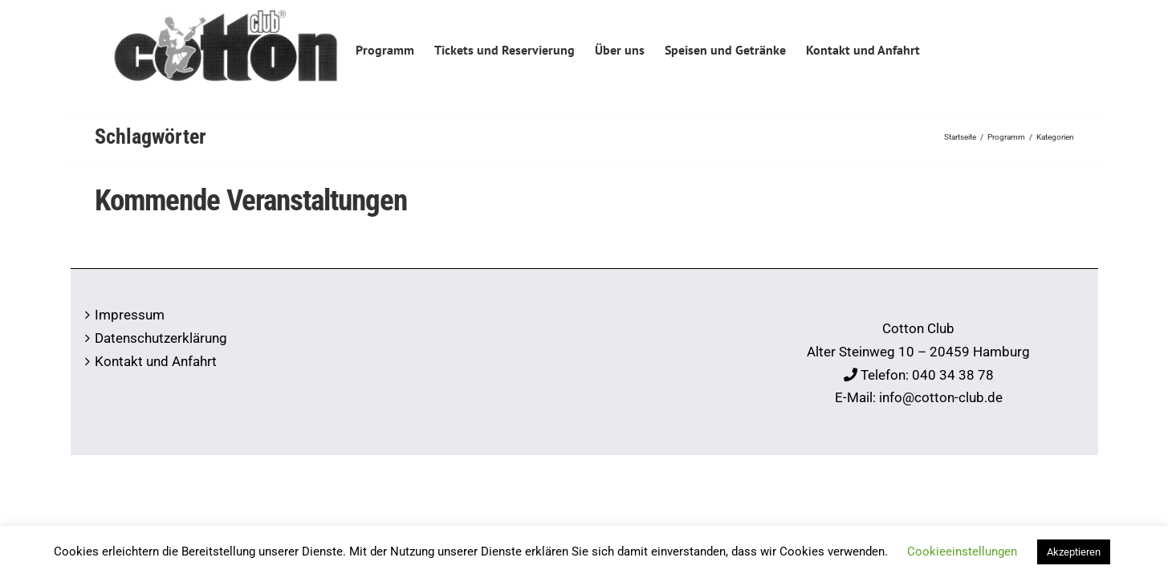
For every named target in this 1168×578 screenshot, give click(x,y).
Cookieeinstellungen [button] (962, 551)
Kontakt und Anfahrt (156, 361)
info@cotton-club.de (941, 397)
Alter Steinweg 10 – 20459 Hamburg (918, 352)
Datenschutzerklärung (161, 338)
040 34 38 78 (953, 375)
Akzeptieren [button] (1074, 552)
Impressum (130, 315)
